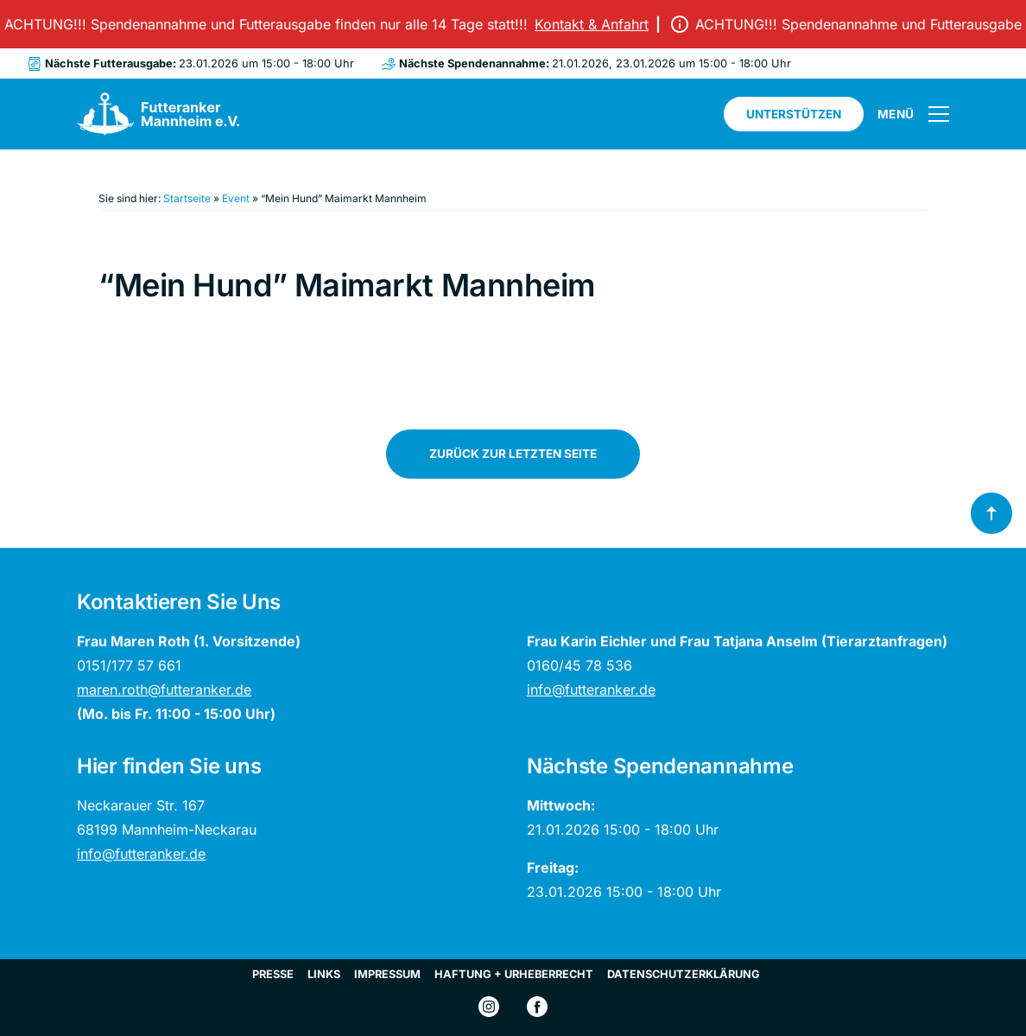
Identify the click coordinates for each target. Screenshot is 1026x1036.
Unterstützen (793, 114)
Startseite (187, 198)
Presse (273, 974)
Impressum (387, 974)
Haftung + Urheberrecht (513, 974)
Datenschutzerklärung (683, 974)
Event (236, 198)
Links (323, 974)
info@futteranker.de (591, 689)
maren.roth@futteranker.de (164, 689)
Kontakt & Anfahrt (595, 24)
